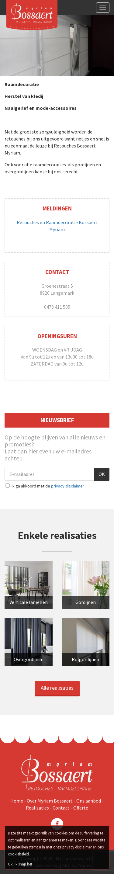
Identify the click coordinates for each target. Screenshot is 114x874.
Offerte (80, 808)
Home (17, 801)
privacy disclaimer (67, 486)
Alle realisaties (57, 687)
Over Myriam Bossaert (50, 801)
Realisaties (38, 808)
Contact (62, 808)
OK (101, 474)
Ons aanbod (89, 801)
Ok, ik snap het (20, 864)
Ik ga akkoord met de (44, 486)
